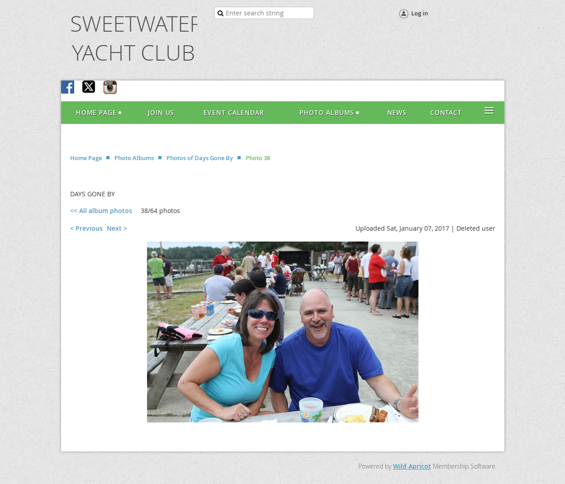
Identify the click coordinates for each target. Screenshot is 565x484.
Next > (117, 228)
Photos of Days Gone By (199, 158)
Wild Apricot (412, 466)
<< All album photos (101, 210)
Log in (419, 13)
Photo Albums (134, 158)
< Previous (86, 228)
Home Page (86, 158)
